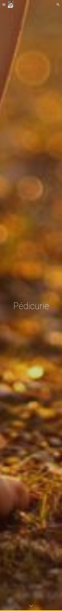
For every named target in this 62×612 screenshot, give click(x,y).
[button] (4, 4)
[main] (31, 306)
